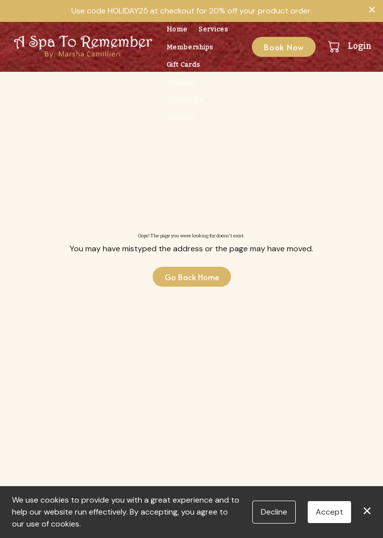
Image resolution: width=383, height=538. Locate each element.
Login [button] (360, 46)
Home (177, 29)
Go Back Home (192, 276)
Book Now (284, 46)
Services (213, 29)
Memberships (190, 47)
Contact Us (185, 100)
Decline (274, 512)
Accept (329, 512)
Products (181, 82)
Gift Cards (183, 64)
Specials (181, 118)
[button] (335, 46)
